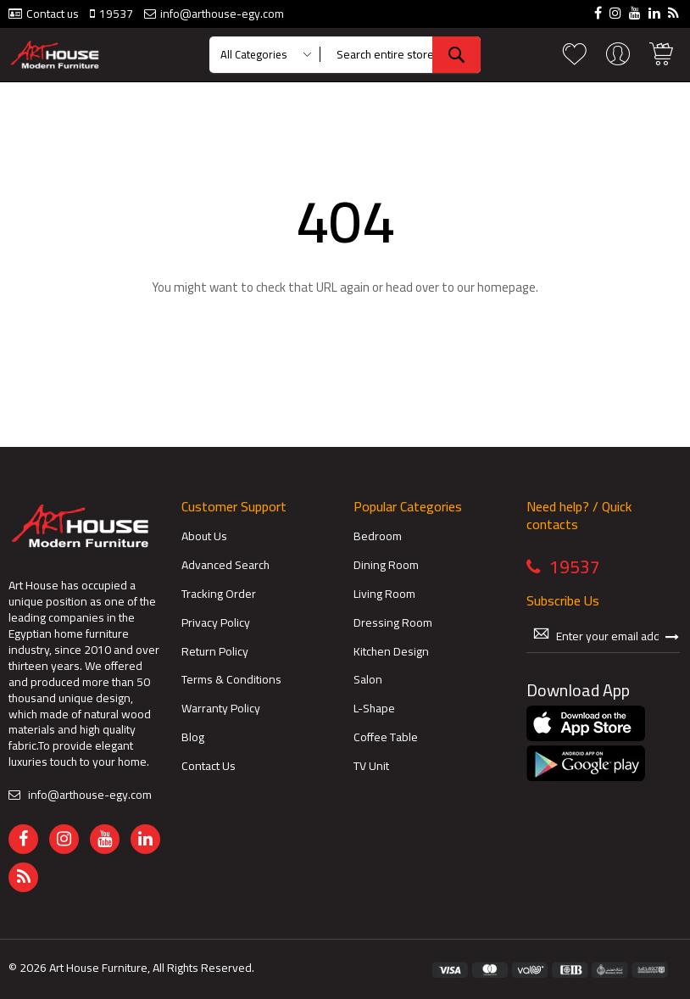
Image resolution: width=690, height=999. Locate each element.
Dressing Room (392, 623)
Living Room (384, 594)
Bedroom (377, 536)
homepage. (507, 287)
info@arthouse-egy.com (222, 14)
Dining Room (386, 565)
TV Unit (371, 766)
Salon (367, 680)
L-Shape (374, 708)
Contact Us (208, 766)
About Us (204, 536)
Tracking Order (218, 594)
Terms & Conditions (231, 680)
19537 (116, 14)
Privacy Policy (215, 623)
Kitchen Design (391, 652)
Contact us (52, 14)
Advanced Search (225, 565)
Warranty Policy (220, 708)
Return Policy (214, 652)
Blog (192, 737)
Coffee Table (385, 737)
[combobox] (404, 54)
